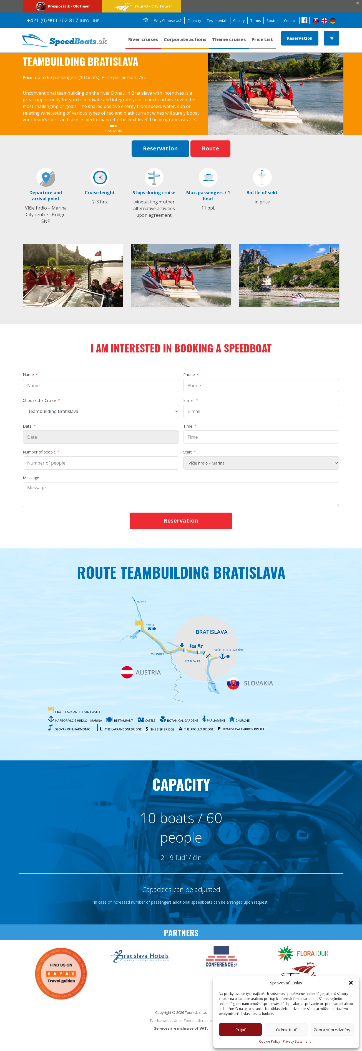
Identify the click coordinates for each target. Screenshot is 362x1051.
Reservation (300, 38)
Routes (272, 20)
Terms (255, 20)
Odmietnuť (286, 1029)
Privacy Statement (297, 1041)
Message (31, 478)
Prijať (240, 1029)
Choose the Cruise (39, 401)
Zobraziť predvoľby (332, 1029)
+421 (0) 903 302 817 (63, 20)
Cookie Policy (269, 1041)
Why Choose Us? (164, 20)
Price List (262, 42)
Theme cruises (229, 42)
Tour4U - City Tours (141, 6)
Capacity (191, 20)
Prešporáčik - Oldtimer (62, 6)
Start (187, 452)
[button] (351, 983)
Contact (290, 20)
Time (187, 427)
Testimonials (215, 20)
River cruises (143, 42)
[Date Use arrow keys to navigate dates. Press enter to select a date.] (101, 438)
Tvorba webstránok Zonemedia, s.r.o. (181, 1023)
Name (28, 375)
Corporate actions (185, 42)
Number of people (39, 452)
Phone (189, 375)
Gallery (238, 20)
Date (27, 427)
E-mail (188, 401)
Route (210, 148)
